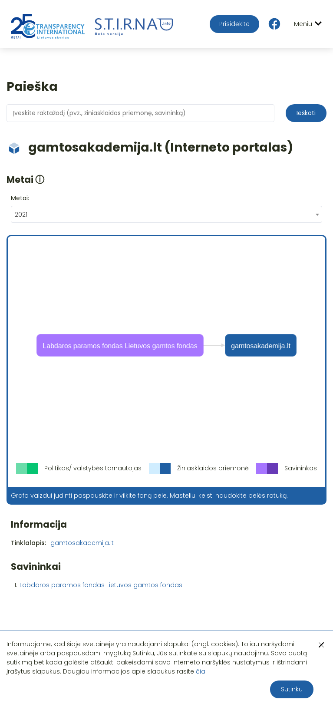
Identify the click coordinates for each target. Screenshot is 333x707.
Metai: (20, 198)
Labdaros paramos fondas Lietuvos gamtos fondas (101, 585)
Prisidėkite (234, 24)
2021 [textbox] (21, 214)
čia (200, 671)
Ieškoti (306, 113)
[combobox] (166, 214)
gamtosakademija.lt (82, 543)
